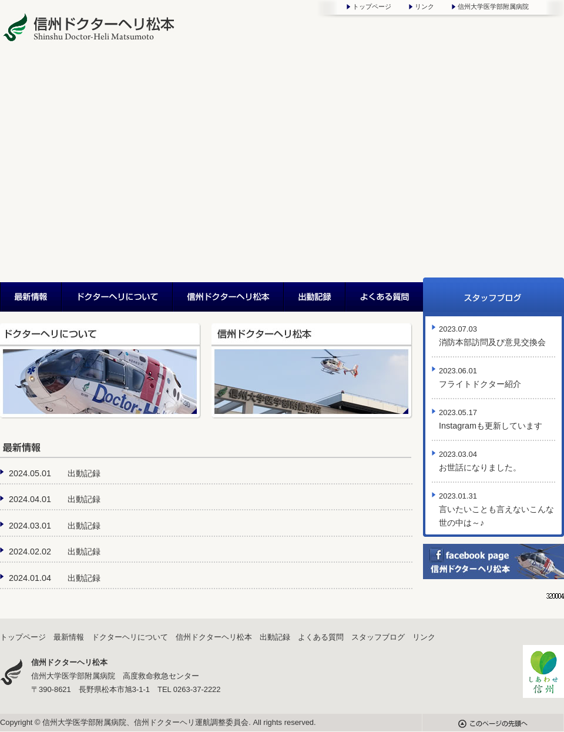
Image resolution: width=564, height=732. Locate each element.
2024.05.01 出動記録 (54, 473)
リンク (424, 6)
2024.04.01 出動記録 (54, 499)
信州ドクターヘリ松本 (228, 297)
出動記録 (315, 297)
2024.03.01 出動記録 (54, 525)
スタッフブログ (493, 297)
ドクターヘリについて (117, 297)
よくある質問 (384, 297)
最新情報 (31, 297)
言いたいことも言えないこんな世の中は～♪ (496, 509)
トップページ (371, 6)
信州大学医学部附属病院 (493, 6)
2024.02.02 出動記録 (54, 551)
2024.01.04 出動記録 (54, 578)
